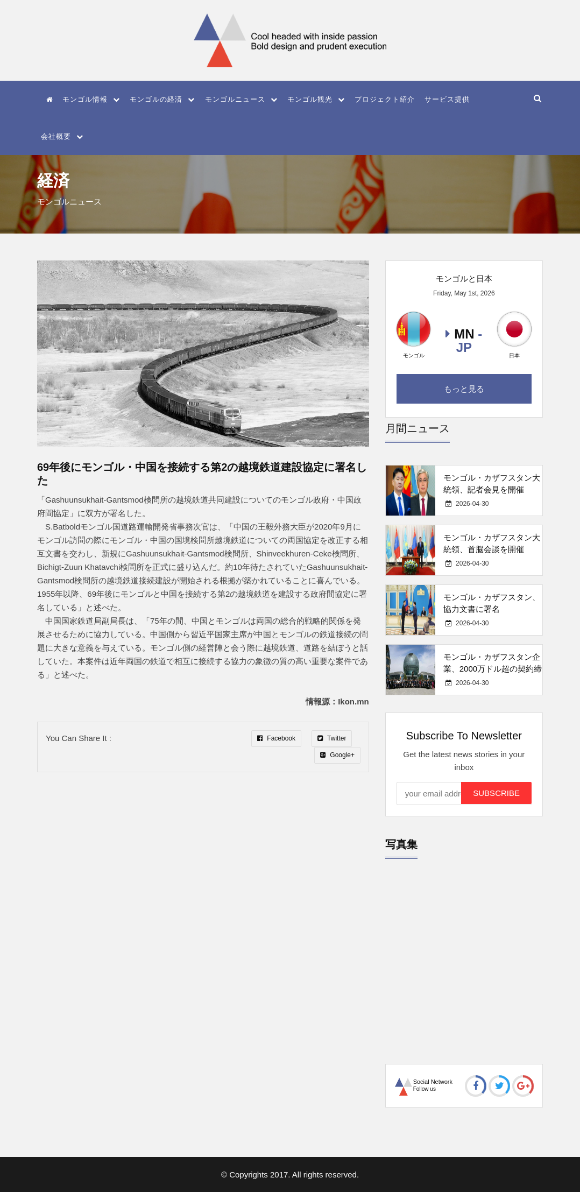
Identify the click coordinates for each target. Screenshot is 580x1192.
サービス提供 (447, 99)
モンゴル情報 (91, 99)
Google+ (337, 755)
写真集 (401, 844)
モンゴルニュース (241, 99)
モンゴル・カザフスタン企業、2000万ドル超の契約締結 (492, 668)
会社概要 (62, 136)
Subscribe (496, 793)
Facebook (276, 738)
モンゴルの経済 (162, 99)
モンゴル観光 (316, 99)
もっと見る (464, 388)
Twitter (331, 738)
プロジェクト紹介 (385, 99)
